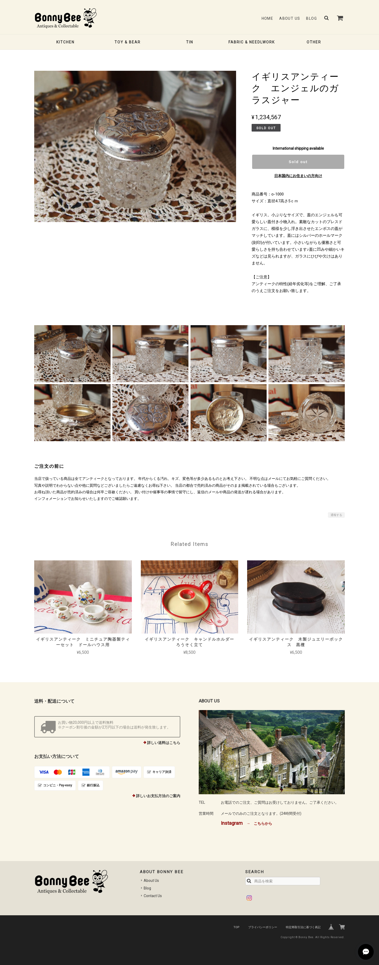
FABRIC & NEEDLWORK (251, 42)
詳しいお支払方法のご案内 (158, 796)
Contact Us (153, 896)
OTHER (314, 42)
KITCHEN (65, 42)
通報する (336, 515)
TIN (189, 42)
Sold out (298, 162)
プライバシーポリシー (262, 927)
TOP (236, 927)
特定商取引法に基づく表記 (303, 927)
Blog (311, 18)
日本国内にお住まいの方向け (298, 176)
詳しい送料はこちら (163, 743)
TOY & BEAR (127, 42)
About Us (289, 18)
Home (267, 18)
